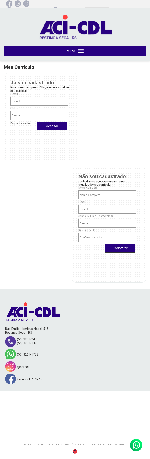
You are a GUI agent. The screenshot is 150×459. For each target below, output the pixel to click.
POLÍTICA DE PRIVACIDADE (98, 444)
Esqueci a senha (20, 123)
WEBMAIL (120, 444)
